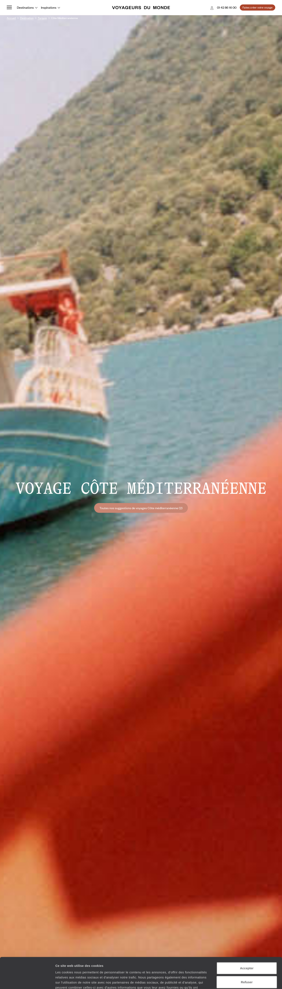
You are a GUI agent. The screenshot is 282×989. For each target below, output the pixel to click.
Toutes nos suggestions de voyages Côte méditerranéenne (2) (141, 508)
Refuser (247, 953)
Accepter (247, 939)
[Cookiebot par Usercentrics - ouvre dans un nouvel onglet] (27, 981)
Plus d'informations (149, 963)
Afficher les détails (232, 980)
